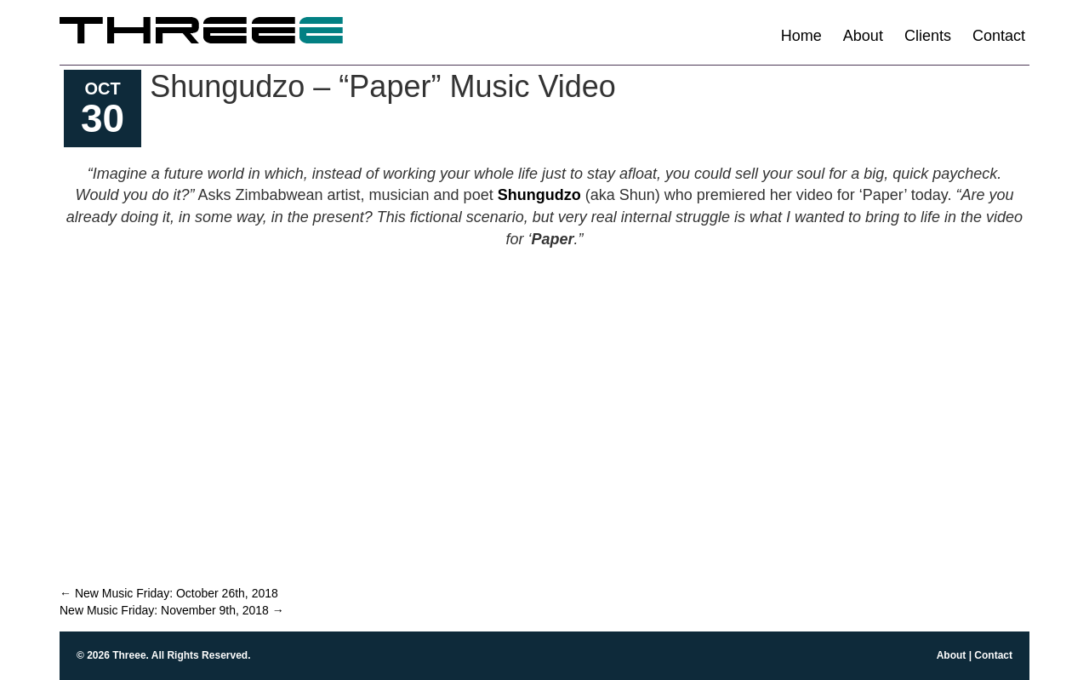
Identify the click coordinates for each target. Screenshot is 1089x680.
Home (801, 35)
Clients (927, 35)
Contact (998, 35)
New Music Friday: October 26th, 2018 (169, 593)
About (863, 35)
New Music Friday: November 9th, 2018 (172, 610)
